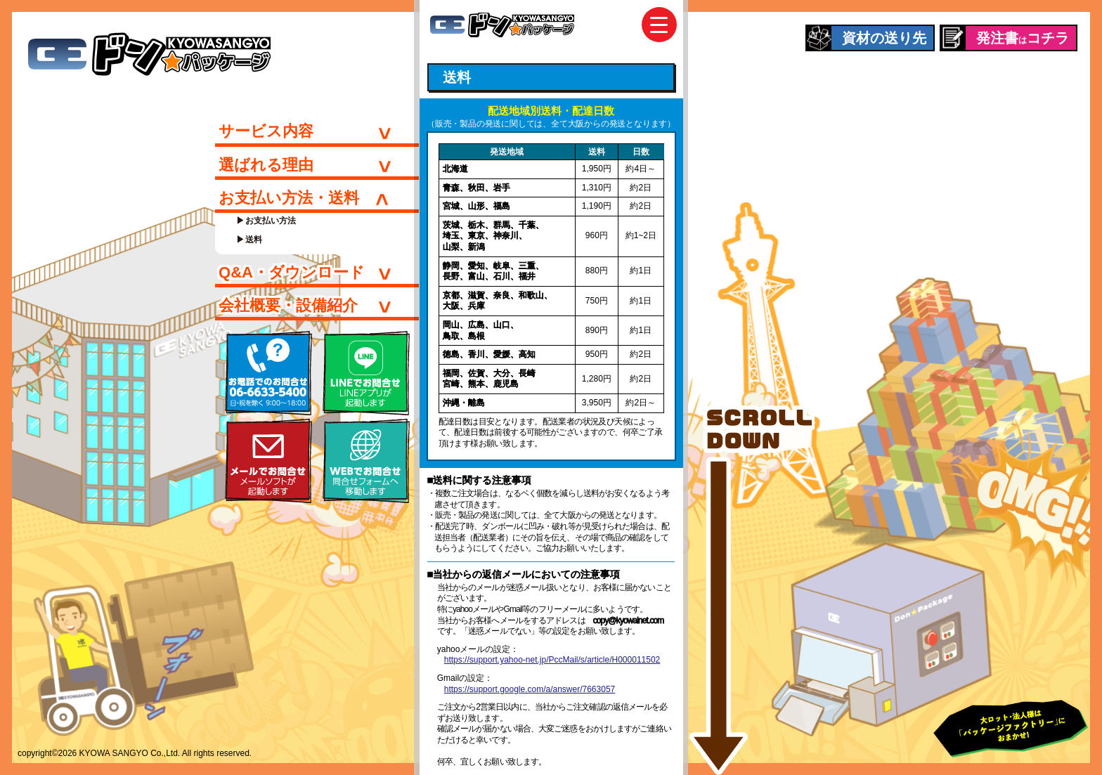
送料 (253, 239)
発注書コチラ (1022, 38)
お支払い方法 (270, 220)
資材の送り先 (884, 38)
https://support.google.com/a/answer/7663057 (530, 689)
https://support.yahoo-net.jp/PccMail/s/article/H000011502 (552, 660)
